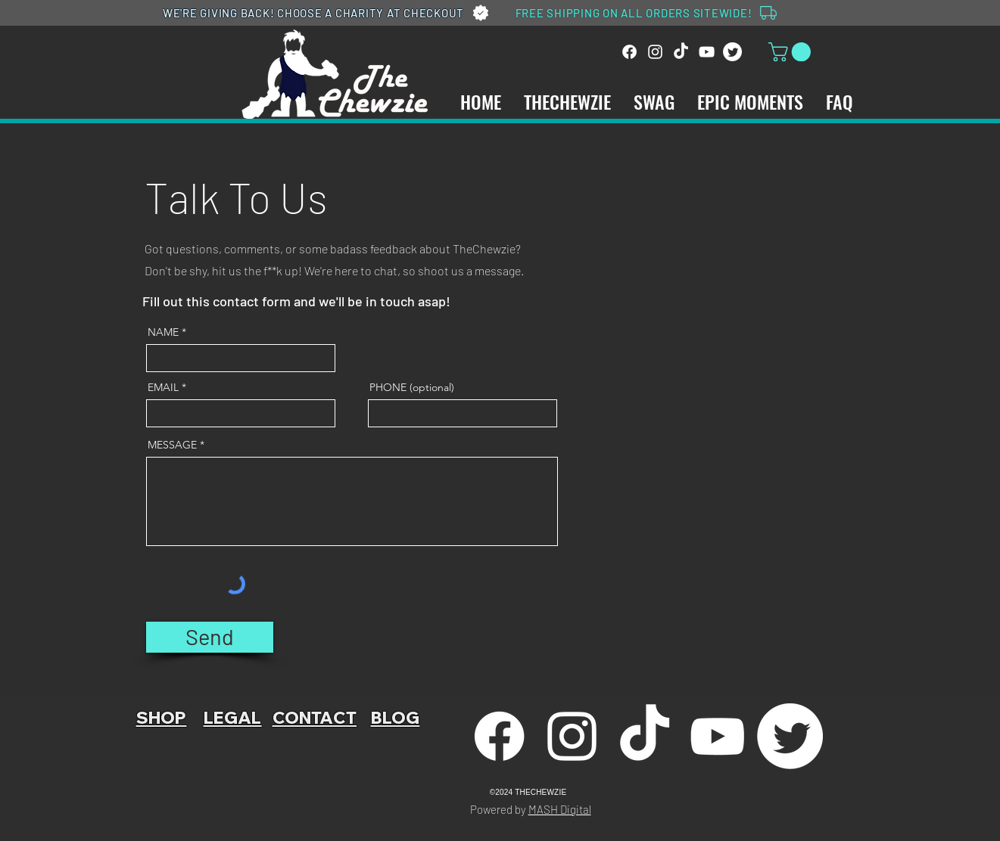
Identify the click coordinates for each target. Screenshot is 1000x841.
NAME (163, 332)
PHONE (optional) (411, 387)
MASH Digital (559, 809)
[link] (791, 51)
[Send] (209, 637)
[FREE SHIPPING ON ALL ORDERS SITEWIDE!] (647, 13)
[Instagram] (655, 51)
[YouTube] (706, 51)
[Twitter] (732, 51)
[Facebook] (629, 51)
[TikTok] (680, 51)
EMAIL (163, 387)
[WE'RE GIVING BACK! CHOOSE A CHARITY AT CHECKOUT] (327, 13)
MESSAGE (172, 444)
